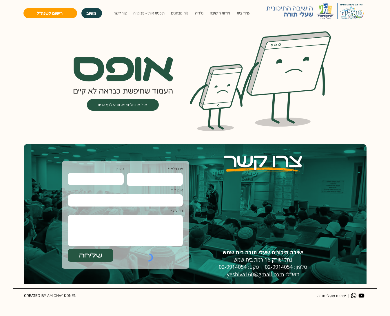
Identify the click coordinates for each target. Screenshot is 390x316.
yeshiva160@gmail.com (255, 274)
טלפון (120, 169)
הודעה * (176, 211)
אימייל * (177, 190)
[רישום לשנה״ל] (50, 13)
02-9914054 (279, 266)
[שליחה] (90, 255)
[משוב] (91, 13)
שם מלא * (175, 169)
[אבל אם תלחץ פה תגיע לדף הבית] (123, 105)
